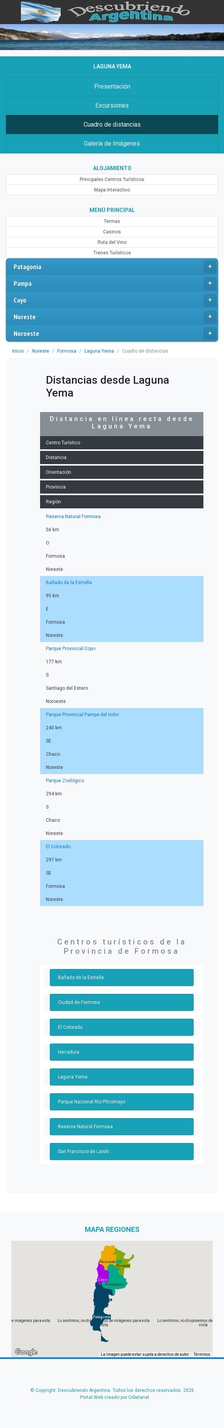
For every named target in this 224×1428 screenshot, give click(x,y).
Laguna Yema (96, 351)
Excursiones (112, 105)
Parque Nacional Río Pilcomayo (90, 1101)
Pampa (115, 283)
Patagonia (115, 266)
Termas (112, 221)
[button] (102, 1317)
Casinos (111, 232)
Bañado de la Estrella (67, 582)
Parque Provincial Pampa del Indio (81, 714)
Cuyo (115, 300)
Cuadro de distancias (112, 124)
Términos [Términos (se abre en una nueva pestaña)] (202, 1354)
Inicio (17, 351)
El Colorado (58, 846)
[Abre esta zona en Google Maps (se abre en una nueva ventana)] (26, 1352)
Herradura (68, 1052)
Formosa (65, 351)
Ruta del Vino (112, 242)
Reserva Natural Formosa (72, 516)
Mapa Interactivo (111, 190)
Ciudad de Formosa (78, 1002)
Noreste (115, 317)
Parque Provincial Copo (70, 648)
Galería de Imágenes (112, 143)
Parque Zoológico (64, 780)
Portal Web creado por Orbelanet (115, 1397)
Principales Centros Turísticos (112, 179)
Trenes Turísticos (112, 253)
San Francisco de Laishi (82, 1151)
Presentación (112, 86)
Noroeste (115, 333)
